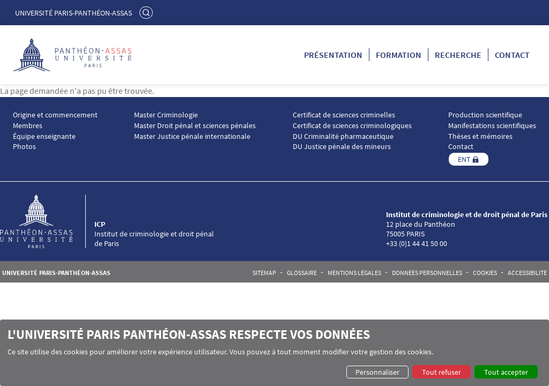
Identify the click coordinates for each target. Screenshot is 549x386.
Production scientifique (485, 115)
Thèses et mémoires (480, 136)
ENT (464, 159)
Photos (24, 146)
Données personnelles (427, 273)
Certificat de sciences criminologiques (352, 125)
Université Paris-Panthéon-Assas (73, 13)
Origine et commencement (55, 115)
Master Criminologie (166, 115)
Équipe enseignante (44, 136)
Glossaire (302, 273)
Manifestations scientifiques (492, 125)
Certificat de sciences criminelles (344, 115)
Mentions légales (354, 273)
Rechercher (147, 12)
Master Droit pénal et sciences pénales (195, 125)
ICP (99, 224)
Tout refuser (441, 372)
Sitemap (264, 273)
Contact (512, 54)
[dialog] (274, 353)
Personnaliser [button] (377, 372)
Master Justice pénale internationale (192, 136)
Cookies (485, 273)
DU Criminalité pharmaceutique (343, 136)
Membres (27, 125)
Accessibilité (527, 273)
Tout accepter (506, 372)
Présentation (333, 54)
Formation (398, 54)
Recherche (458, 54)
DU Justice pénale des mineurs (342, 146)
